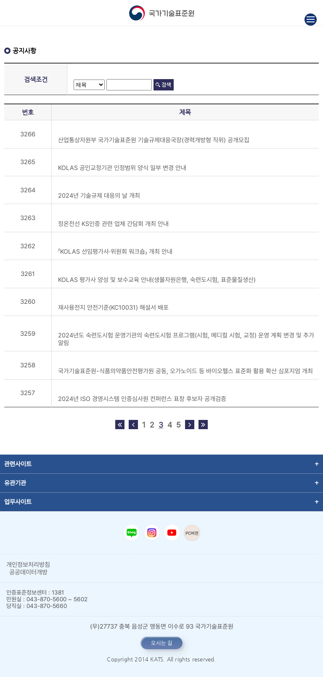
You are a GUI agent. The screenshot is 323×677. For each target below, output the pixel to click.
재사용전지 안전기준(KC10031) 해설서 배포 (113, 307)
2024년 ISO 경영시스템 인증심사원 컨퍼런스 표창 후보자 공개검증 (142, 399)
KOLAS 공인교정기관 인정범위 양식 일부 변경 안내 (122, 168)
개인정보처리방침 (28, 564)
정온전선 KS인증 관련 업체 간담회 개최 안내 (113, 224)
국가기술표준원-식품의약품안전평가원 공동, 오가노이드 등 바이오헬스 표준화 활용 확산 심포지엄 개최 (185, 371)
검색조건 (36, 79)
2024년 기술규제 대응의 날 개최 (99, 195)
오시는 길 (161, 643)
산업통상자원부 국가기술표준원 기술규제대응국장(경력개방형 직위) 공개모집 (153, 140)
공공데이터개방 (28, 572)
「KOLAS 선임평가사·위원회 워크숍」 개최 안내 (115, 251)
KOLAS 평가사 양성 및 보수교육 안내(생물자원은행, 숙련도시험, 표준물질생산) (157, 280)
